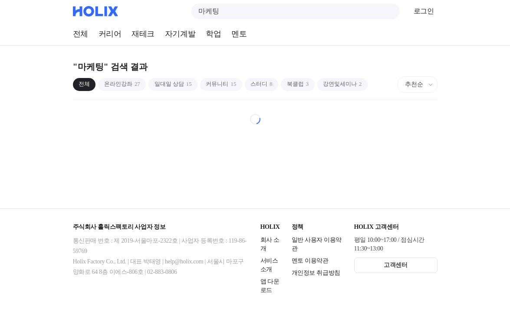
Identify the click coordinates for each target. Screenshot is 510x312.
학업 (213, 33)
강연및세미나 (371, 84)
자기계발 (180, 33)
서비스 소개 (269, 265)
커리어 (110, 33)
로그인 (424, 11)
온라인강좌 (128, 84)
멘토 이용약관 (310, 260)
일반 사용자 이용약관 (317, 244)
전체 (80, 33)
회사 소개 (270, 244)
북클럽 (322, 84)
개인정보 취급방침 (316, 273)
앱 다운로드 (270, 285)
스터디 (282, 84)
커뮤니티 (236, 84)
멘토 (239, 33)
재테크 (143, 33)
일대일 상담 (184, 84)
